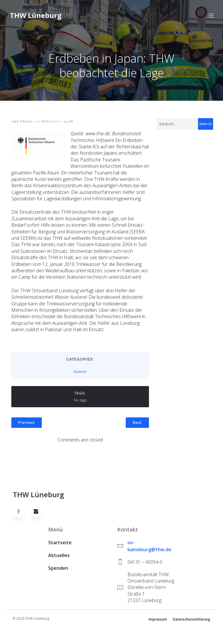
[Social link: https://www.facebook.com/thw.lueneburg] (21, 512)
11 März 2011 (48, 122)
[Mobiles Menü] (211, 16)
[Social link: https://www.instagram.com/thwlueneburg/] (39, 512)
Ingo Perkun (22, 122)
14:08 (68, 122)
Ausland (79, 373)
